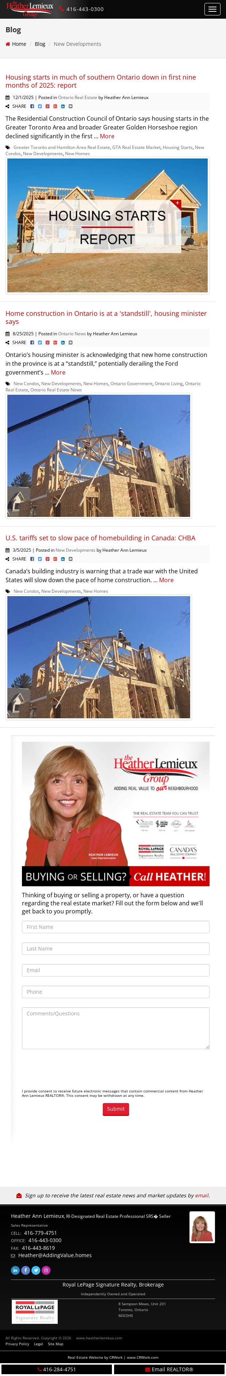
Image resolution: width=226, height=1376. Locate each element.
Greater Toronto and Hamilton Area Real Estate (62, 147)
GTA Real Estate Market (136, 147)
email (201, 1195)
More (107, 136)
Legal (38, 1343)
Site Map (55, 1343)
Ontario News (72, 333)
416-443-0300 (85, 9)
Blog (40, 43)
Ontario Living (169, 383)
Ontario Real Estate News (56, 390)
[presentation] (77, 1072)
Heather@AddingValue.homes (55, 1255)
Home (19, 43)
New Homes (77, 153)
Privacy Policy (17, 1343)
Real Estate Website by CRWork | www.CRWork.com (113, 1357)
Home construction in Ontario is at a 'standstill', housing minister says (106, 317)
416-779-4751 (40, 1232)
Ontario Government (131, 383)
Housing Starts (178, 147)
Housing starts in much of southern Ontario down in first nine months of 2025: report (100, 81)
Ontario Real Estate (77, 97)
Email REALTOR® (172, 1369)
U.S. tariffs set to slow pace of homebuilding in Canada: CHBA (100, 537)
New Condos (26, 383)
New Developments (43, 153)
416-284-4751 (59, 1369)
